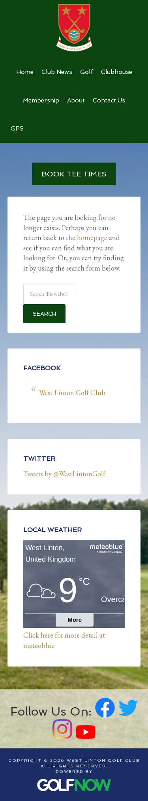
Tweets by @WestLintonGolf (64, 473)
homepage (92, 237)
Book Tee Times (74, 174)
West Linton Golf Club (74, 27)
